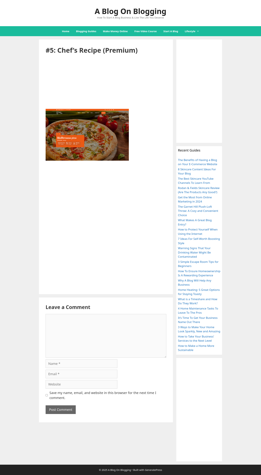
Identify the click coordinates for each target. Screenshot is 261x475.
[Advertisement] (106, 84)
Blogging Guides (86, 31)
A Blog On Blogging (130, 11)
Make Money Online (115, 31)
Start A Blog (170, 31)
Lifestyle (193, 31)
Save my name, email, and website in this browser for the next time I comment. (102, 395)
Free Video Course (145, 31)
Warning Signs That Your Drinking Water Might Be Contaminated (194, 252)
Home (65, 31)
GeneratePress (153, 470)
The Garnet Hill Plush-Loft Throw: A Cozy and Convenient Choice (198, 211)
